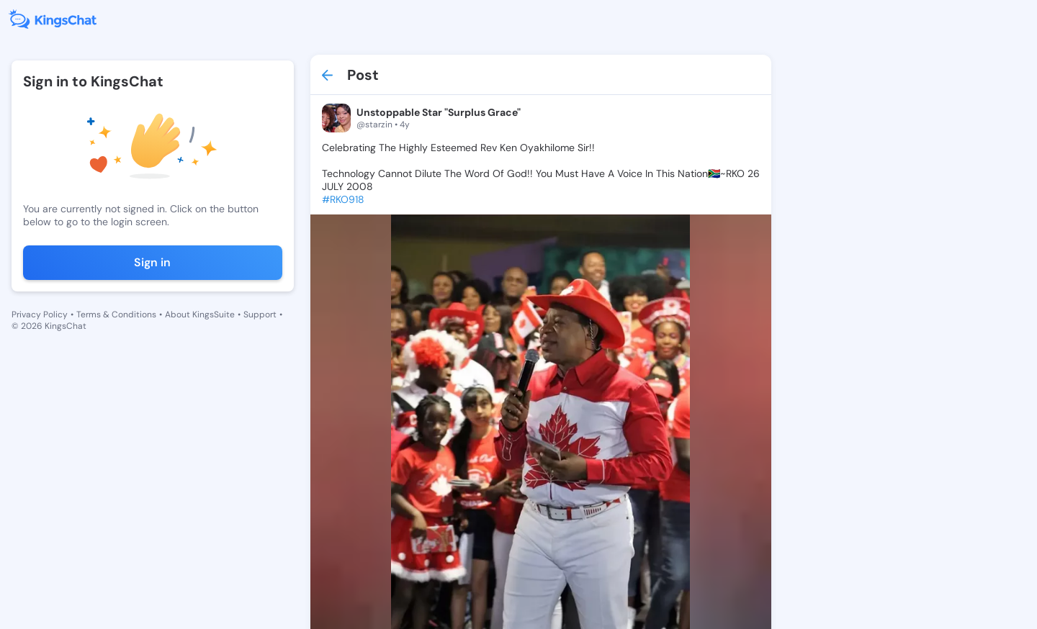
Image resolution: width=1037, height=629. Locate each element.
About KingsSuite (200, 314)
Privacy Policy (40, 314)
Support (260, 314)
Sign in (152, 262)
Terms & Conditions (116, 314)
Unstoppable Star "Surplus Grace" (438, 112)
